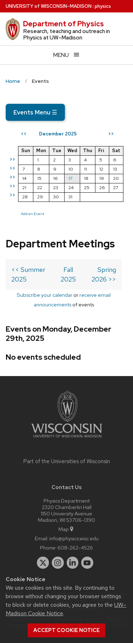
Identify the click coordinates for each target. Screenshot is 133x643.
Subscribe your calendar (44, 294)
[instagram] (58, 563)
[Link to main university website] (66, 439)
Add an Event (32, 213)
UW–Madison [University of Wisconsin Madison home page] (49, 6)
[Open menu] (66, 54)
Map (66, 529)
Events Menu (35, 112)
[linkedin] (73, 563)
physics (103, 6)
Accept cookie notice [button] (66, 630)
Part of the (66, 461)
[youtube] (87, 563)
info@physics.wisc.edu (74, 538)
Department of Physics (63, 23)
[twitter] (43, 563)
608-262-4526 (75, 547)
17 (70, 178)
